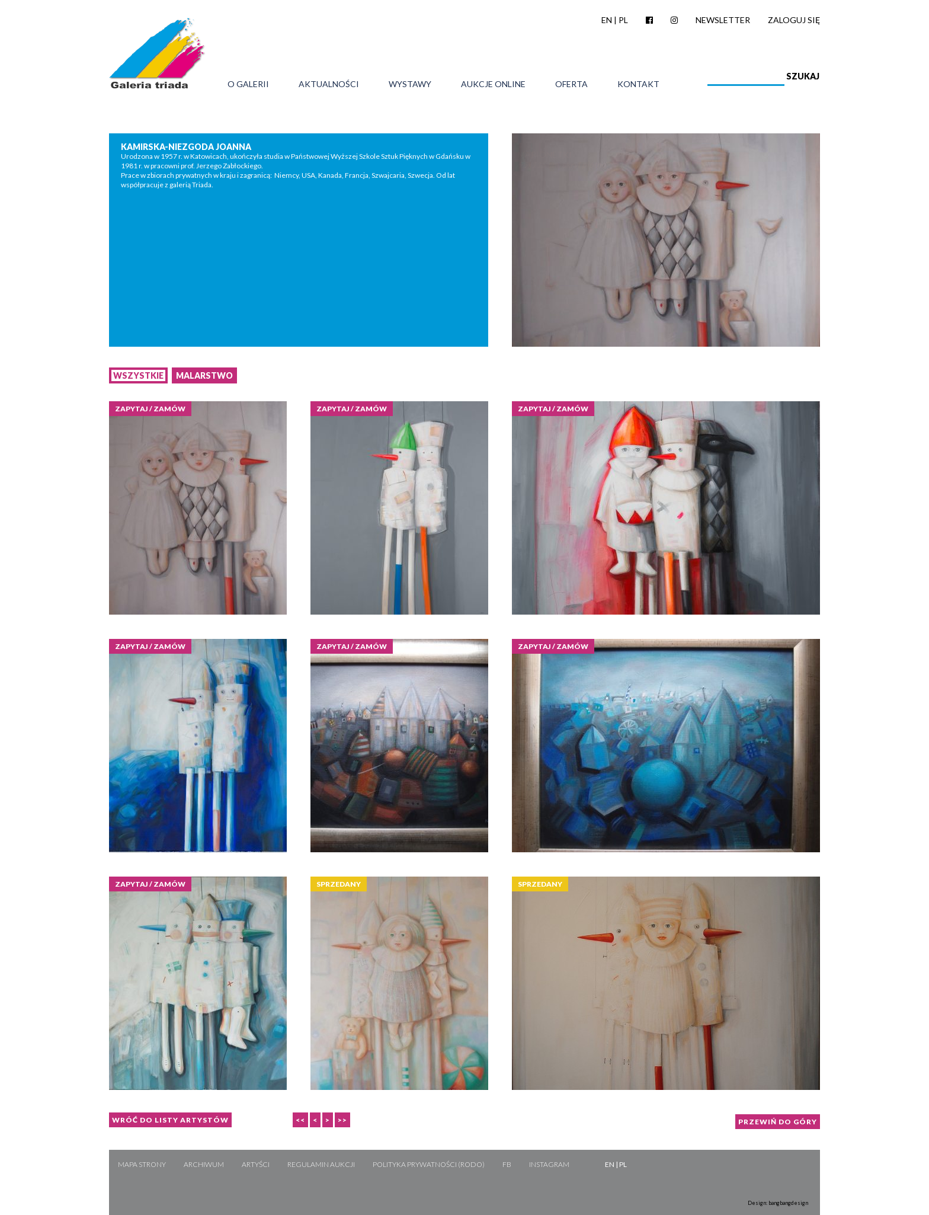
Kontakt (638, 84)
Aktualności (329, 84)
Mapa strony (142, 1164)
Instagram (549, 1164)
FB (506, 1164)
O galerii (248, 84)
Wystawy (410, 84)
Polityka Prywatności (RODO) (429, 1164)
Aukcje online (493, 84)
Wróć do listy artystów (170, 1119)
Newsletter (723, 20)
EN (606, 20)
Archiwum (204, 1164)
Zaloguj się (794, 20)
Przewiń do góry (777, 1121)
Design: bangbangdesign (778, 1203)
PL (623, 20)
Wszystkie (138, 375)
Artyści (256, 1164)
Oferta (571, 84)
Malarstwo (204, 375)
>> (342, 1119)
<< (300, 1119)
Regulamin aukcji (321, 1164)
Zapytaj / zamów (150, 408)
